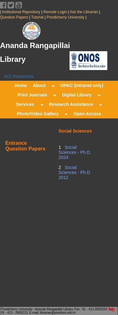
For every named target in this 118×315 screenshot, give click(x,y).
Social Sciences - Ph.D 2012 (74, 172)
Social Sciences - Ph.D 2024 (74, 152)
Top (111, 309)
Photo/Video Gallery (42, 113)
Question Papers (14, 17)
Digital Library (81, 94)
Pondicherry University (66, 17)
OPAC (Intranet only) (82, 85)
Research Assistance (75, 104)
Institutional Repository (21, 12)
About (43, 85)
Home (20, 85)
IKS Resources (18, 76)
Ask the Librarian (83, 12)
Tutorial (37, 17)
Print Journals (37, 94)
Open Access (87, 113)
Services (29, 104)
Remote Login (55, 12)
